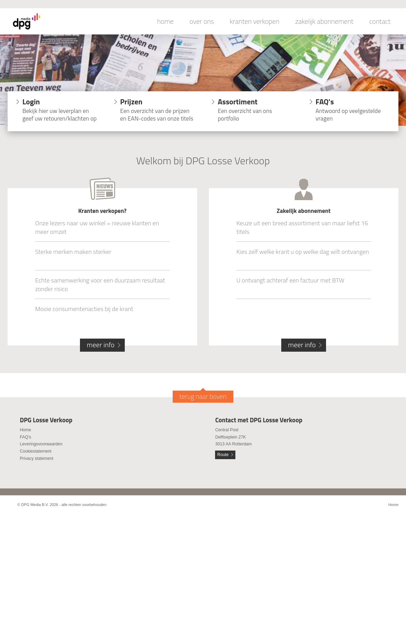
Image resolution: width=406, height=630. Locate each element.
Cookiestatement (35, 451)
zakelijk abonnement (324, 21)
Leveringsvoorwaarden (41, 444)
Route (223, 454)
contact (379, 21)
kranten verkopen (255, 21)
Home (25, 429)
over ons (202, 21)
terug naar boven (203, 396)
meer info (100, 344)
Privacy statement (36, 458)
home (165, 21)
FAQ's (25, 437)
